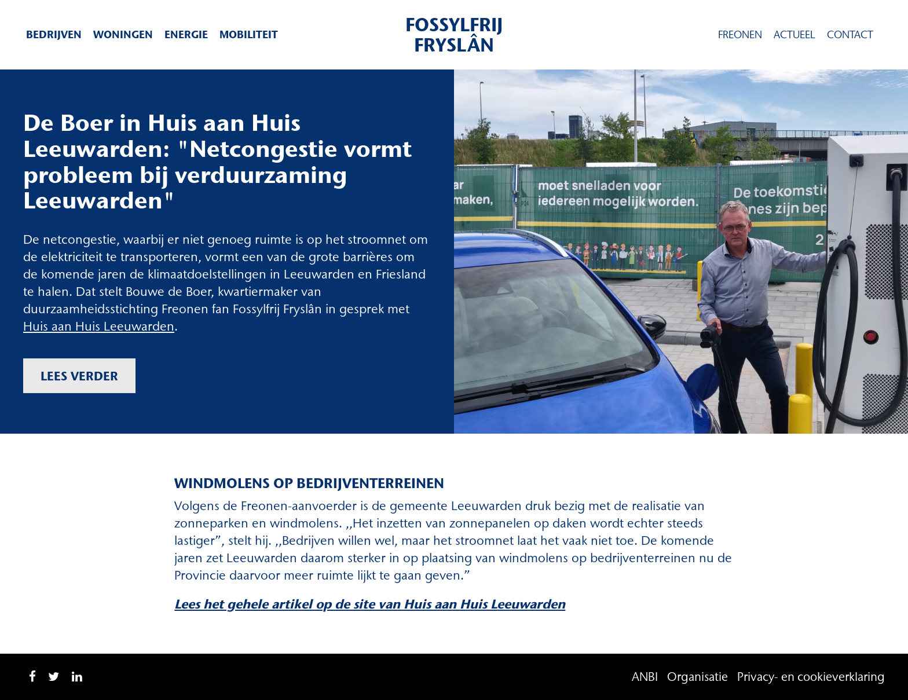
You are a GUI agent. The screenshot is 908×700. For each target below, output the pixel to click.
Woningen (123, 34)
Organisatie (697, 676)
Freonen (740, 34)
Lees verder (79, 375)
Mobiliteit (248, 34)
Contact (850, 34)
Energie (186, 34)
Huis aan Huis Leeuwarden (98, 326)
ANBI (645, 676)
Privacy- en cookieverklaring (811, 676)
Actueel (794, 34)
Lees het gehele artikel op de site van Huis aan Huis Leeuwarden (369, 604)
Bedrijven (54, 34)
